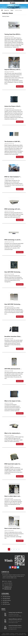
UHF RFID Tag (6, 602)
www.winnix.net (7, 589)
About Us (6, 10)
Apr (5, 613)
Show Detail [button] (20, 50)
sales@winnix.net (8, 587)
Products (7, 633)
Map (22, 633)
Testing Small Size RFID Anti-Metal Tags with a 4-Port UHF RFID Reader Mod (16, 612)
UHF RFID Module (6, 597)
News (12, 10)
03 (5, 628)
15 (5, 615)
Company (12, 633)
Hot (25, 633)
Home (4, 633)
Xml (20, 633)
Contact (16, 633)
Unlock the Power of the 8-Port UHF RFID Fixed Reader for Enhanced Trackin (16, 626)
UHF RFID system (6, 604)
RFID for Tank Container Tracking (14, 176)
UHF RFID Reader (6, 598)
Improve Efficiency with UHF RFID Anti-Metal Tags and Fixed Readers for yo (16, 619)
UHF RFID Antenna (7, 600)
